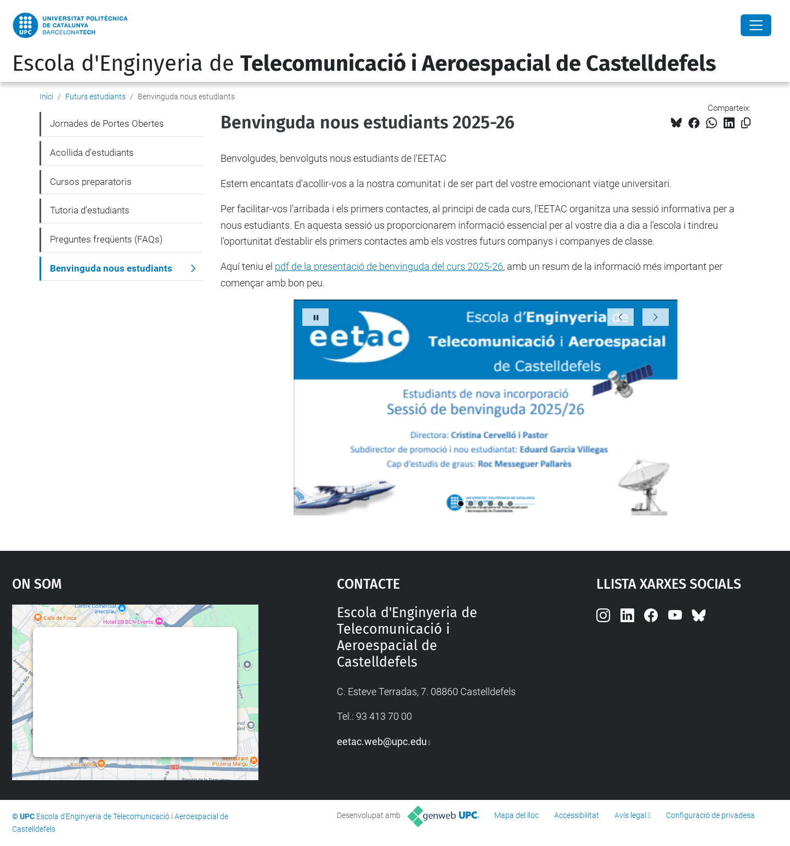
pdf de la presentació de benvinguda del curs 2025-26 (389, 266)
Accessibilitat (576, 815)
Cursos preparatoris (91, 181)
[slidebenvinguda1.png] (461, 503)
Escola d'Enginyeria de (364, 63)
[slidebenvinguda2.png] (470, 503)
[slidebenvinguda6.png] (510, 503)
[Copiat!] (746, 123)
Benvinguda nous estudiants (111, 268)
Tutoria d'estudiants (89, 210)
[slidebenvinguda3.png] (480, 503)
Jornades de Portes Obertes (107, 123)
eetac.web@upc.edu (382, 741)
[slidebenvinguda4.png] (490, 503)
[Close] (756, 25)
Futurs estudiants (95, 96)
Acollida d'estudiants (92, 152)
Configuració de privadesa (710, 815)
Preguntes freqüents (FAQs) (106, 239)
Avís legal (630, 815)
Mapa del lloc (516, 815)
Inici (46, 96)
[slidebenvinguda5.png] (500, 503)
